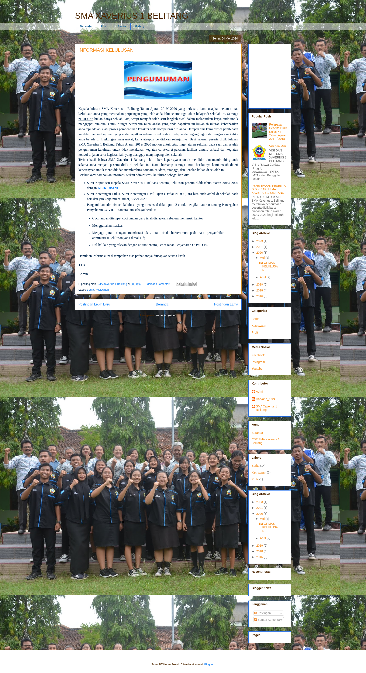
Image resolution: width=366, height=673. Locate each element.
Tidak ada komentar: (158, 284)
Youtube (257, 368)
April (263, 277)
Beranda (86, 26)
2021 (260, 247)
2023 (260, 241)
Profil (104, 26)
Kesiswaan (102, 289)
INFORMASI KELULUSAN (106, 50)
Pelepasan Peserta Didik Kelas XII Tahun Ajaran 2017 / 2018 (278, 131)
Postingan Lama (226, 304)
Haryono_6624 (266, 399)
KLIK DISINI (108, 188)
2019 (260, 284)
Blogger (209, 664)
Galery (139, 26)
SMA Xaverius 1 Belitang (266, 408)
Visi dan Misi (277, 146)
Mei (262, 257)
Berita (121, 26)
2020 (260, 252)
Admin (260, 391)
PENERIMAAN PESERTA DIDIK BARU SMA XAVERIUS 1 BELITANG (269, 189)
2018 (260, 290)
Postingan (262, 613)
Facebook (258, 355)
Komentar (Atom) (165, 315)
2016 (260, 296)
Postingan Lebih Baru (94, 304)
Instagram (258, 362)
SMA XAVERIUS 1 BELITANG (132, 15)
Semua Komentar (267, 619)
